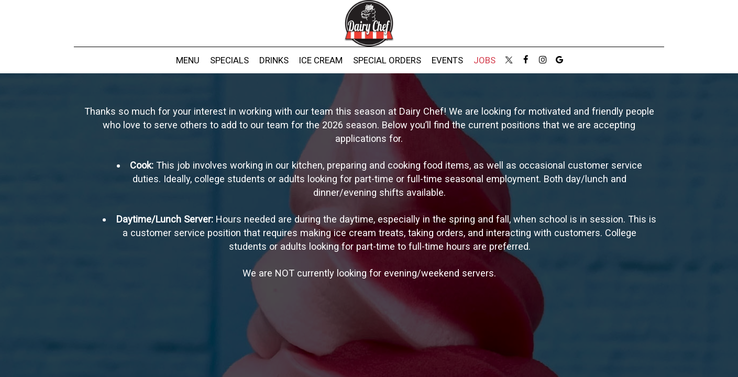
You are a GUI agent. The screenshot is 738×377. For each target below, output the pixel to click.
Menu (188, 60)
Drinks (274, 60)
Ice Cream (321, 60)
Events (447, 60)
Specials (229, 60)
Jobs (484, 60)
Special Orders (387, 60)
